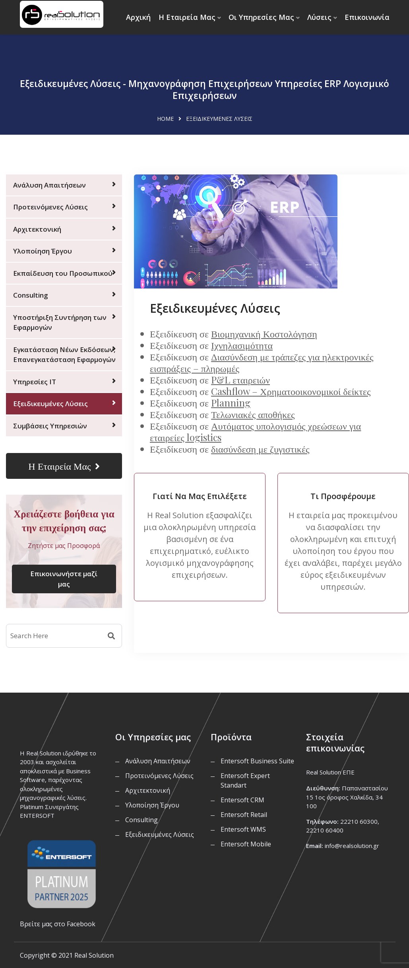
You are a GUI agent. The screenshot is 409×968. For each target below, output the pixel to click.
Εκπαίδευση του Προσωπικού (62, 273)
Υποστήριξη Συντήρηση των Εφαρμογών (60, 322)
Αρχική (138, 17)
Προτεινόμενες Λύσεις (50, 206)
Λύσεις (319, 17)
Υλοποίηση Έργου (42, 251)
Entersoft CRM (242, 800)
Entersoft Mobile (246, 844)
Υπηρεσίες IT (34, 381)
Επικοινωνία (367, 17)
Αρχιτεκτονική (37, 229)
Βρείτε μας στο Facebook (57, 924)
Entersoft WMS (243, 829)
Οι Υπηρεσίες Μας (261, 17)
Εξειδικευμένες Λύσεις (50, 403)
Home (165, 118)
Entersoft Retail (244, 814)
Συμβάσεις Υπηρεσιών (50, 425)
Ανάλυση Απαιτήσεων (49, 185)
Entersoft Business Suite (257, 761)
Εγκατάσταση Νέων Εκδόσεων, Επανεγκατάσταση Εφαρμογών (64, 354)
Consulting (30, 295)
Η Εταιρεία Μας (187, 17)
